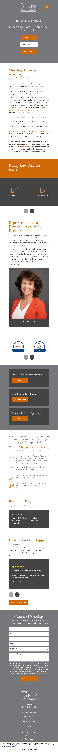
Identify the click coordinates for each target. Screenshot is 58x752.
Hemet (23, 110)
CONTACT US (14, 117)
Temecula (45, 107)
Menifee (29, 110)
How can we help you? (16, 654)
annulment (28, 131)
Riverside (12, 110)
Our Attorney (29, 44)
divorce (21, 94)
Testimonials (29, 51)
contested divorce (37, 129)
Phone (11, 639)
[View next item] (32, 211)
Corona (18, 110)
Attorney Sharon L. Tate (29, 733)
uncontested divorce (16, 131)
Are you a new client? (15, 649)
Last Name (12, 634)
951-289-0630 (29, 707)
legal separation (40, 131)
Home (29, 730)
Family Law (29, 37)
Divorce (29, 736)
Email (11, 644)
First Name (12, 629)
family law (30, 94)
